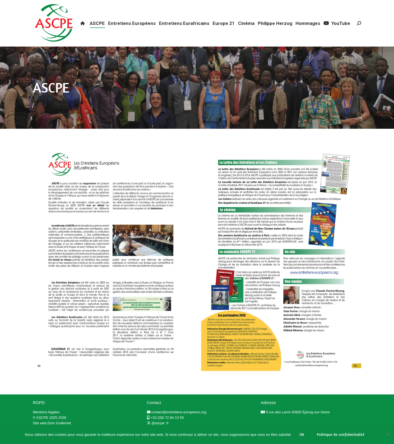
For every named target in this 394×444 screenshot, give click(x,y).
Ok (301, 434)
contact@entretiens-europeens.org (178, 422)
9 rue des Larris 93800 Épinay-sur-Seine (298, 422)
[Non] (387, 434)
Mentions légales (46, 422)
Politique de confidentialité (340, 434)
